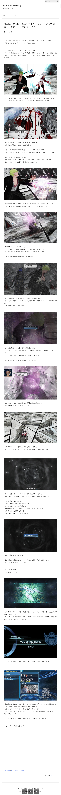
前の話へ (7, 770)
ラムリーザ (54, 775)
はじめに (6, 15)
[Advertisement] (15, 751)
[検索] (58, 1)
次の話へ (21, 770)
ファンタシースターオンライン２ (19, 15)
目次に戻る (14, 770)
